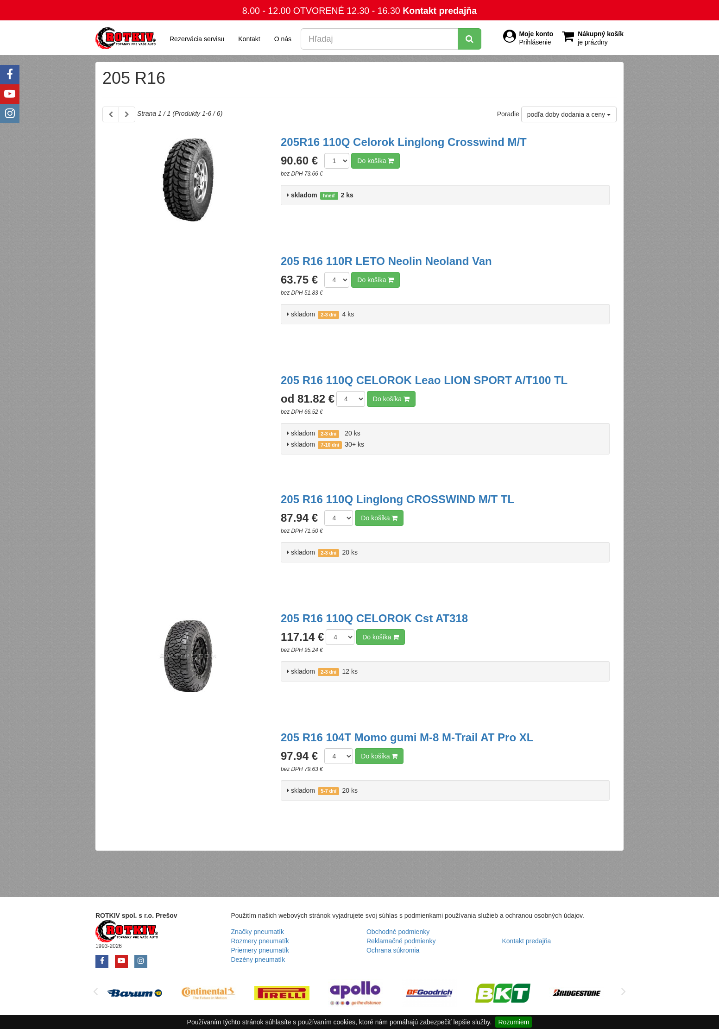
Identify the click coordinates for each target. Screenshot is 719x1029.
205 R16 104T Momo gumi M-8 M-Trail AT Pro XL (407, 737)
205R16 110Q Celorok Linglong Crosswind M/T (404, 142)
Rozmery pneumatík (260, 941)
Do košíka (375, 160)
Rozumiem (513, 1022)
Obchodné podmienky (397, 931)
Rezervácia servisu (197, 39)
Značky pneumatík (257, 931)
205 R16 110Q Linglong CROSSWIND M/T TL (397, 499)
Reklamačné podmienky (400, 941)
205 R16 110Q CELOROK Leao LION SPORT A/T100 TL (424, 380)
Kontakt (249, 39)
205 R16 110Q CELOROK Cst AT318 (374, 618)
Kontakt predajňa (440, 11)
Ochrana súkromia (392, 950)
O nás (282, 39)
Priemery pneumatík (260, 950)
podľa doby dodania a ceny (569, 114)
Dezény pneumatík (258, 959)
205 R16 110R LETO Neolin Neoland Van (386, 261)
